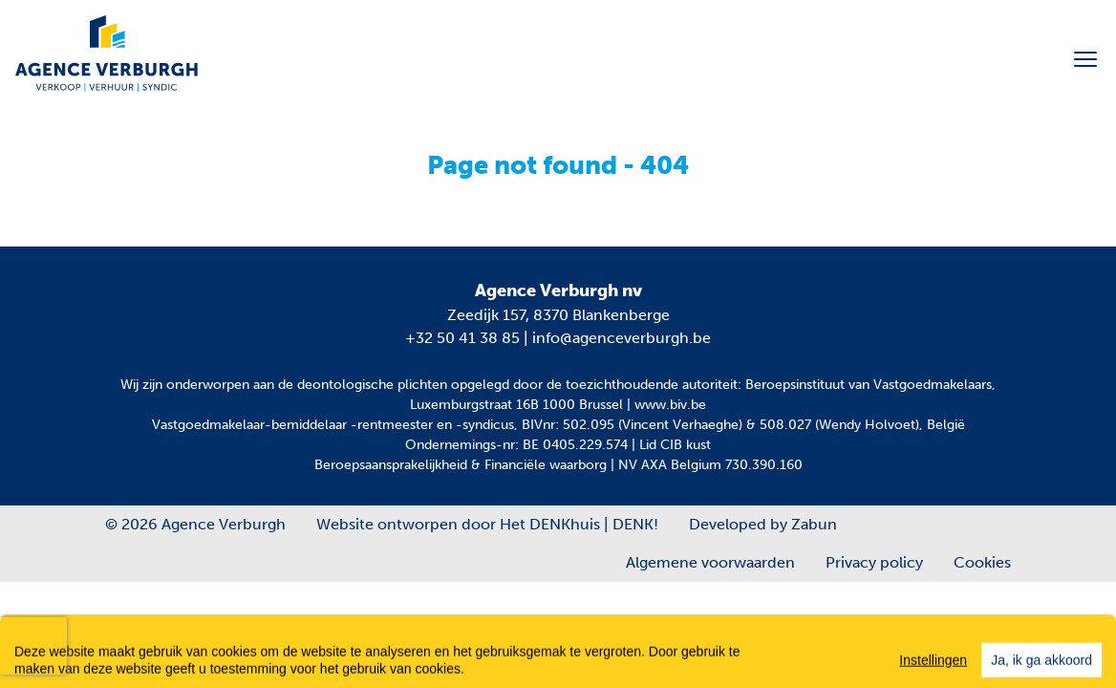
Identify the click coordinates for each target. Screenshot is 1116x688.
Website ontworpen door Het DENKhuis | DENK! (487, 524)
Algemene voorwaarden (710, 562)
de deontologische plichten (362, 384)
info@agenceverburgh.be (621, 338)
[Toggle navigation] (1085, 59)
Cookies (982, 562)
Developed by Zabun (763, 524)
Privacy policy (874, 562)
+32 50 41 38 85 (462, 338)
